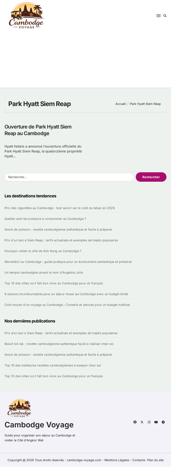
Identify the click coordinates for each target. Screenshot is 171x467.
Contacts (138, 460)
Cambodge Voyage (39, 424)
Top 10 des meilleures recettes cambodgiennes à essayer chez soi (53, 365)
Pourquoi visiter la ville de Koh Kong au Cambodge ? (43, 251)
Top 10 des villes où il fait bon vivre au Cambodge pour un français (54, 283)
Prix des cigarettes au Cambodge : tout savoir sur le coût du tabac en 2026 (60, 208)
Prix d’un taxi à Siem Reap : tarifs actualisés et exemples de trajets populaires (61, 333)
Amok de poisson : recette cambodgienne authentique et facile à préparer (58, 230)
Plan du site (155, 460)
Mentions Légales (117, 460)
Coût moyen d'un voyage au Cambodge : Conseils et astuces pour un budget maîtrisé (67, 305)
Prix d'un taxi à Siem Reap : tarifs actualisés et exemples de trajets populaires (61, 240)
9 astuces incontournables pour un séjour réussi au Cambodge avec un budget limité (66, 294)
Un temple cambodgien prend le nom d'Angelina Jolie (44, 273)
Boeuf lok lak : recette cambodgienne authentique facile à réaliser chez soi (59, 344)
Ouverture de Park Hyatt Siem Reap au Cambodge (39, 130)
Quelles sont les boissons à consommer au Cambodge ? (45, 219)
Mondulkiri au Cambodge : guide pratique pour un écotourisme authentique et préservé (68, 262)
